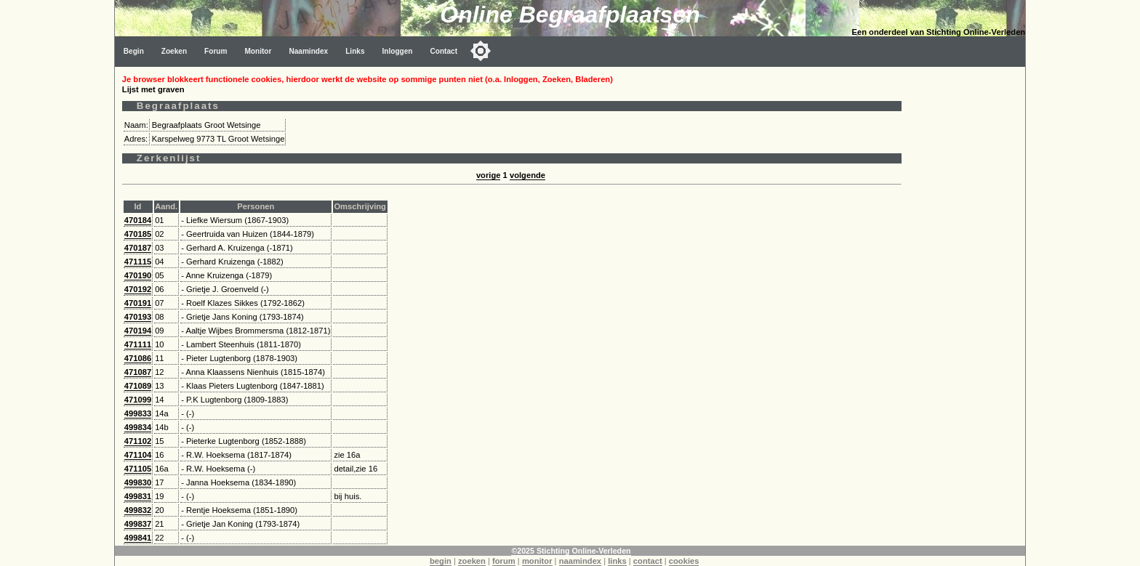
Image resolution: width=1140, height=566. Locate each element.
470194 (137, 330)
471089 (137, 385)
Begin (134, 51)
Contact (444, 51)
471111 (137, 344)
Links (354, 51)
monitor (537, 561)
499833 (137, 413)
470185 (137, 234)
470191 (137, 303)
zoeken (472, 561)
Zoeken (174, 51)
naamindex (580, 561)
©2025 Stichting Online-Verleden (570, 550)
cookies (684, 561)
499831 (137, 496)
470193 (137, 316)
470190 (137, 275)
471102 (137, 441)
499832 (137, 510)
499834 (137, 427)
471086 (137, 358)
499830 (137, 482)
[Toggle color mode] (480, 50)
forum (503, 561)
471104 (137, 454)
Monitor (257, 51)
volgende (527, 175)
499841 (137, 537)
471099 (137, 399)
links (617, 561)
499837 (137, 523)
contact (647, 561)
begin (440, 561)
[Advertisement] (967, 285)
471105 (137, 468)
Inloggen (397, 51)
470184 (137, 220)
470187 (137, 247)
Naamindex (308, 51)
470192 (137, 289)
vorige (488, 175)
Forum (215, 51)
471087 (137, 372)
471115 (137, 261)
